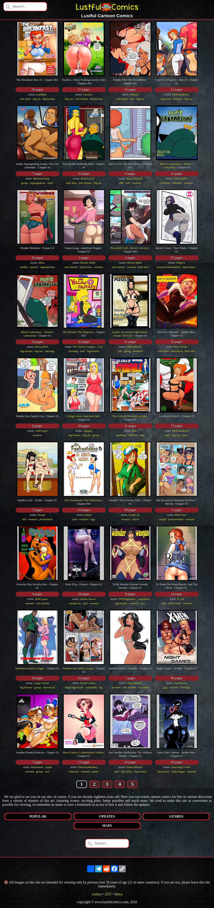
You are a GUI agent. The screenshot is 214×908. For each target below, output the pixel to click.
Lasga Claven (41, 683)
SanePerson (180, 683)
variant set (75, 603)
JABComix (41, 430)
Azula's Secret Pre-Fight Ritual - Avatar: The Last (130, 333)
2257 (108, 894)
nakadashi (121, 98)
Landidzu (41, 94)
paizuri (34, 267)
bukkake (177, 183)
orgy (92, 519)
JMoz (41, 262)
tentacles (74, 771)
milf (127, 183)
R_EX (180, 599)
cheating (165, 183)
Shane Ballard (134, 178)
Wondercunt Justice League (78, 668)
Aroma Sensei (88, 599)
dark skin (71, 183)
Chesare (87, 94)
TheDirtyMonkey (88, 767)
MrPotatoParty (180, 94)
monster (85, 771)
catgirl (162, 519)
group (24, 183)
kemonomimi (175, 519)
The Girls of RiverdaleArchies (129, 416)
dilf (121, 183)
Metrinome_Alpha (41, 767)
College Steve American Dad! (83, 416)
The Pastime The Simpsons (78, 332)
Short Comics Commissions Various (83, 752)
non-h (135, 519)
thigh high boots (74, 687)
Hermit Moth (87, 262)
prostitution (46, 519)
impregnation (37, 183)
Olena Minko (134, 346)
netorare (178, 98)
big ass (37, 98)
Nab (134, 430)
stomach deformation (169, 267)
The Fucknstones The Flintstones (83, 500)
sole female (81, 98)
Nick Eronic (180, 346)
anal (132, 98)
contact (97, 894)
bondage (185, 687)
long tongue (178, 771)
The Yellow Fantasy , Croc (88, 346)
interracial (177, 351)
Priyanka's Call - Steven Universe (129, 248)
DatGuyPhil (180, 178)
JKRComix (41, 599)
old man (133, 435)
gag (165, 687)
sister (50, 183)
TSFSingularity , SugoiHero (134, 599)
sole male (25, 98)
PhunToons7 (88, 178)
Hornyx (134, 94)
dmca (118, 894)
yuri (120, 351)
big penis (166, 98)
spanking (121, 435)
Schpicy (180, 262)
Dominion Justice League (30, 668)
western (136, 183)
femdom (138, 351)
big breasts (49, 98)
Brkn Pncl (180, 515)
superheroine (47, 267)
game (95, 771)
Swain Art (134, 515)
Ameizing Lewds (180, 767)
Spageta (87, 430)
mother (24, 267)
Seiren (87, 515)
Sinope (41, 515)
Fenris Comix (88, 683)
